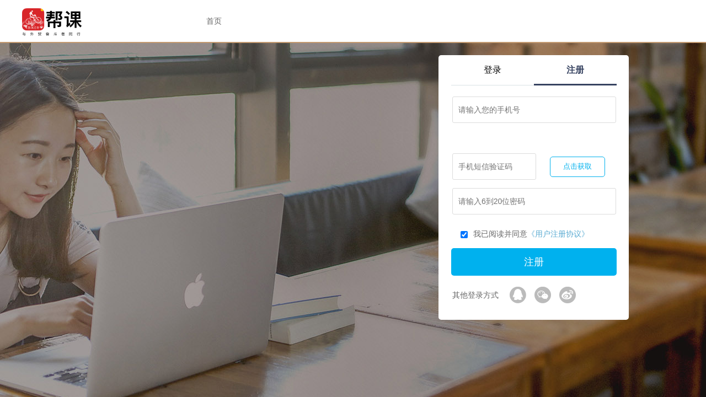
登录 (492, 69)
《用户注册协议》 (558, 233)
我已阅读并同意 (525, 233)
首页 (214, 21)
